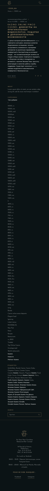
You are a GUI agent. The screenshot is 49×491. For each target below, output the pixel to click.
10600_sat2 (11, 181)
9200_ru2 (11, 261)
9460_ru (10, 273)
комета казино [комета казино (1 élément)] (13, 399)
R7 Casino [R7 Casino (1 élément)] (11, 378)
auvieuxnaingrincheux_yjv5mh (17, 19)
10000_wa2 (12, 111)
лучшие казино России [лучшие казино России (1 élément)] (27, 399)
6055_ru (10, 207)
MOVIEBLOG (12, 325)
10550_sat (11, 172)
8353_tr (10, 241)
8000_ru (11, 224)
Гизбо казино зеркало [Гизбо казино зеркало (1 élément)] (15, 380)
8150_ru (10, 230)
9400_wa (11, 270)
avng (9, 308)
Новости (11, 357)
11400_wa (11, 198)
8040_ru (10, 227)
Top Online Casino (14, 345)
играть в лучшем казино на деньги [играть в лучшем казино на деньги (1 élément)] (20, 394)
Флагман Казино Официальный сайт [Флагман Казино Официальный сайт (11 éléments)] (21, 390)
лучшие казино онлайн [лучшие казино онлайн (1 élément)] (16, 402)
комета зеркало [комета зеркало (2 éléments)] (31, 397)
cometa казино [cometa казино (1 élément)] (13, 373)
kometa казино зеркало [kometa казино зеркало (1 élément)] (25, 375)
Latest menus (12, 322)
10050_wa (11, 117)
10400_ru (11, 155)
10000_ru (11, 106)
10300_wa (11, 149)
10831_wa (11, 189)
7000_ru (11, 212)
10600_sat (11, 178)
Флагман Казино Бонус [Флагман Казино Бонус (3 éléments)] (28, 385)
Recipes (10, 334)
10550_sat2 (11, 175)
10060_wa (11, 120)
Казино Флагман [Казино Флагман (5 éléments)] (23, 382)
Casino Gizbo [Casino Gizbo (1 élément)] (30, 368)
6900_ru (10, 209)
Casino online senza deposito (17, 313)
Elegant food (12, 316)
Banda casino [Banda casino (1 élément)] (20, 368)
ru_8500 (10, 339)
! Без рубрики (12, 100)
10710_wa (11, 186)
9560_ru (10, 284)
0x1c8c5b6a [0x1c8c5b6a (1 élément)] (11, 368)
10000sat (11, 114)
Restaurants (11, 336)
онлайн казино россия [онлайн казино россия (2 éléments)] (16, 404)
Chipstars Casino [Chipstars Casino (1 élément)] (13, 370)
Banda (10, 310)
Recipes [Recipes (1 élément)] (17, 378)
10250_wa (11, 146)
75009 (23, 448)
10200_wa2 (11, 140)
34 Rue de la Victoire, (24, 446)
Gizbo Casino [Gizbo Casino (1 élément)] (12, 375)
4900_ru (10, 204)
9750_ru (10, 293)
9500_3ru (11, 279)
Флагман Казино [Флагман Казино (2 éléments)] (13, 385)
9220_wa (11, 264)
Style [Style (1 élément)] (30, 378)
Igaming (10, 319)
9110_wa (10, 250)
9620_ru (10, 290)
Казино (10, 354)
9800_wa (11, 296)
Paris (26, 448)
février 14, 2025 (13, 21)
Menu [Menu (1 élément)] (37, 375)
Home (10, 11)
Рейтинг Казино (13, 359)
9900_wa (11, 302)
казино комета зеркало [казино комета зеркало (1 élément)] (16, 397)
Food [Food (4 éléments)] (39, 373)
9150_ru (10, 253)
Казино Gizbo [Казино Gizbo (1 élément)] (29, 380)
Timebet (10, 342)
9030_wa (11, 247)
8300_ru (10, 238)
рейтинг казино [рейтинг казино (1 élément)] (30, 404)
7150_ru (10, 215)
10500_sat (11, 163)
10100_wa (11, 126)
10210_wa (11, 143)
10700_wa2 (11, 184)
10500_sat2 (11, 166)
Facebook (18, 477)
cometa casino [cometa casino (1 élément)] (25, 370)
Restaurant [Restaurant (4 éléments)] (24, 378)
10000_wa (11, 109)
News (9, 331)
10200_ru (11, 134)
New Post (11, 328)
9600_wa (11, 287)
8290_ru (10, 235)
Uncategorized (12, 348)
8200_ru (10, 233)
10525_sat (11, 169)
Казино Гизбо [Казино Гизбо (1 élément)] (12, 382)
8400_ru (10, 244)
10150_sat (11, 132)
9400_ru (10, 267)
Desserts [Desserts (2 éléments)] (21, 373)
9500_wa (11, 282)
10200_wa (23, 21)
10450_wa (11, 158)
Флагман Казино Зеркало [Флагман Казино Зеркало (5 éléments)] (17, 387)
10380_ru (11, 152)
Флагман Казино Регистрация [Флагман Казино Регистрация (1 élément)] (18, 392)
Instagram (31, 477)
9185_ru (10, 256)
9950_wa (11, 305)
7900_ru (10, 221)
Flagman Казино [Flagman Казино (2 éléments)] (30, 373)
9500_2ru (11, 276)
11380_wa (11, 195)
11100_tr (10, 192)
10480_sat (11, 160)
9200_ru (10, 259)
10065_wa (11, 123)
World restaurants (13, 351)
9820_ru (10, 299)
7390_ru (10, 218)
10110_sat (11, 129)
